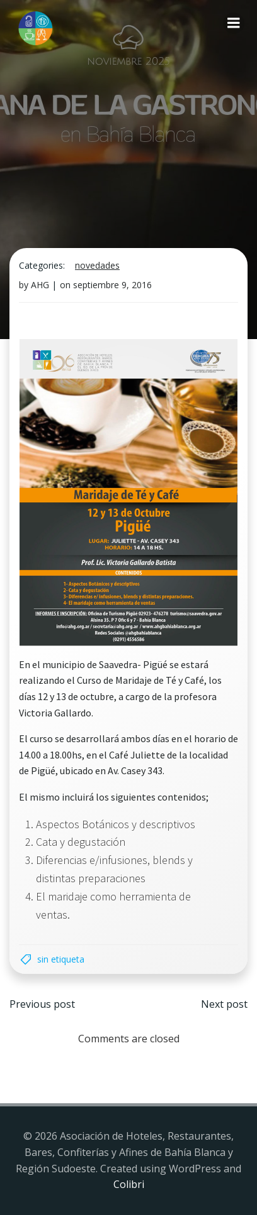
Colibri (128, 1184)
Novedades (97, 265)
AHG (40, 285)
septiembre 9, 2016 (112, 285)
